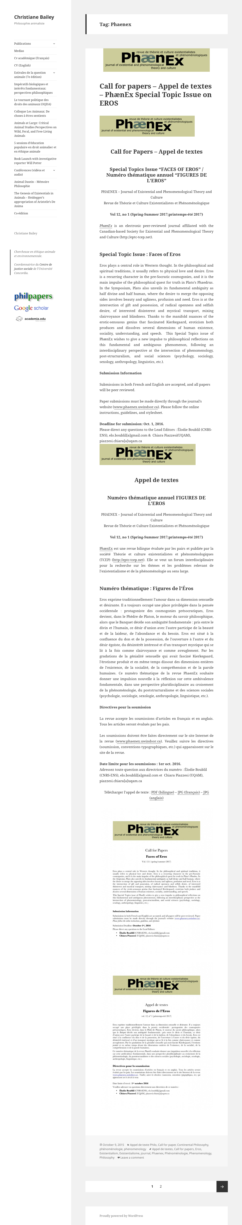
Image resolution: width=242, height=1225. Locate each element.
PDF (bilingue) (162, 792)
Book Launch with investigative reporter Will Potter (35, 161)
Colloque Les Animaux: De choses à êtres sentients (32, 113)
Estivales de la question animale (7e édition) (30, 75)
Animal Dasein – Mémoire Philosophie (31, 184)
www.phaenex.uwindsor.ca (136, 407)
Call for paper (167, 1145)
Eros (198, 1149)
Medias (19, 51)
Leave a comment (132, 1157)
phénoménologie (111, 1149)
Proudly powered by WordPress (121, 1216)
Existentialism (109, 1153)
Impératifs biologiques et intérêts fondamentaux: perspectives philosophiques (33, 88)
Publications (22, 44)
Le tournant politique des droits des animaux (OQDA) (32, 102)
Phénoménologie (176, 1153)
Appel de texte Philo (143, 1145)
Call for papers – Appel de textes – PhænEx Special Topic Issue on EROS (156, 94)
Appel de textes (162, 1149)
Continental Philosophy (192, 1145)
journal (145, 1153)
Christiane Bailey (34, 17)
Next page (222, 1186)
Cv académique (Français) (31, 58)
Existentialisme (129, 1153)
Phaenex (157, 1153)
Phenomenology (200, 1153)
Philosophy (107, 1157)
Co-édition (21, 213)
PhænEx (106, 548)
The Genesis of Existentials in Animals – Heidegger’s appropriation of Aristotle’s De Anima (34, 199)
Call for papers (184, 1149)
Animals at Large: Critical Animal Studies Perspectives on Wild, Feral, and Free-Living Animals (35, 129)
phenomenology (135, 1149)
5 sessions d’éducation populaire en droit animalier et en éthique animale (35, 147)
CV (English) (22, 65)
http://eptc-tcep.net (128, 559)
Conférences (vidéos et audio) (29, 172)
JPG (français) (189, 792)
